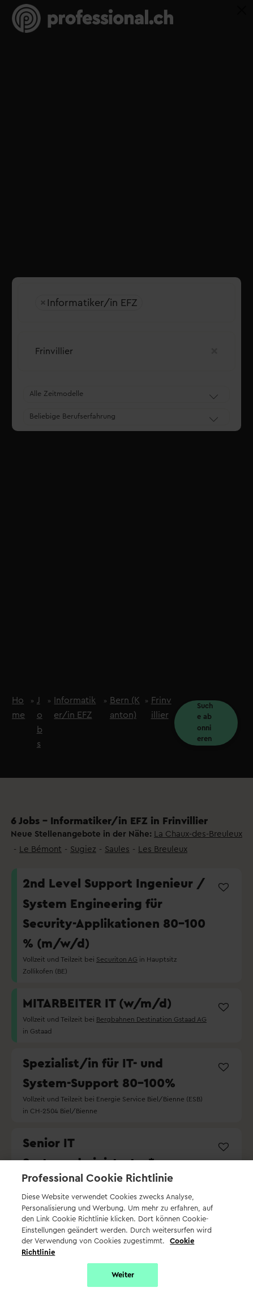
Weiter (123, 1274)
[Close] (241, 10)
